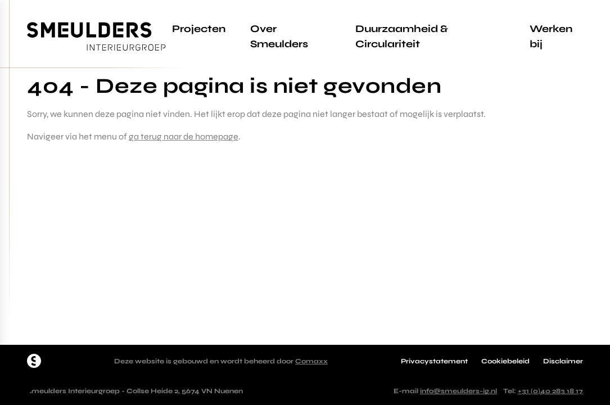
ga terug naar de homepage (183, 136)
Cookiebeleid (505, 361)
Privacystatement (434, 361)
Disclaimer (563, 361)
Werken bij (551, 36)
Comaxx (311, 361)
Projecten (198, 28)
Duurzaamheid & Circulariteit (401, 36)
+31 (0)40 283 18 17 (550, 391)
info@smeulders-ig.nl (458, 391)
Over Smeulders (279, 36)
